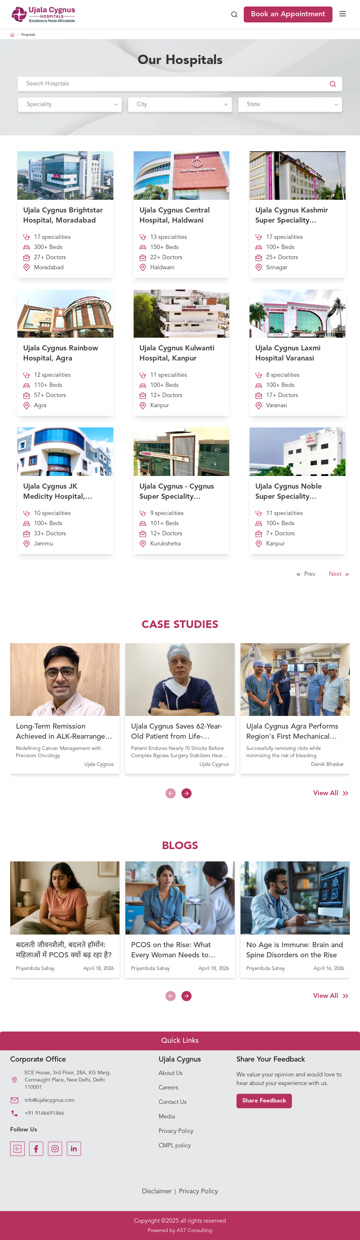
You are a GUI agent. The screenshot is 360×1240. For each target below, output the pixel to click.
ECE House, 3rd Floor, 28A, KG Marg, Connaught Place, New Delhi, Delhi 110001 (68, 1080)
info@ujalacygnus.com (50, 1100)
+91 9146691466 (44, 1113)
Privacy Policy (176, 1131)
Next (339, 574)
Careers (168, 1088)
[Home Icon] (12, 34)
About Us (171, 1073)
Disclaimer (157, 1191)
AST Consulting (194, 1230)
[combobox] (70, 104)
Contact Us (173, 1102)
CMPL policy (175, 1146)
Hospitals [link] (28, 35)
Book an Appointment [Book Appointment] (288, 14)
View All (331, 793)
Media (167, 1117)
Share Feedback (264, 1101)
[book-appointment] (286, 14)
